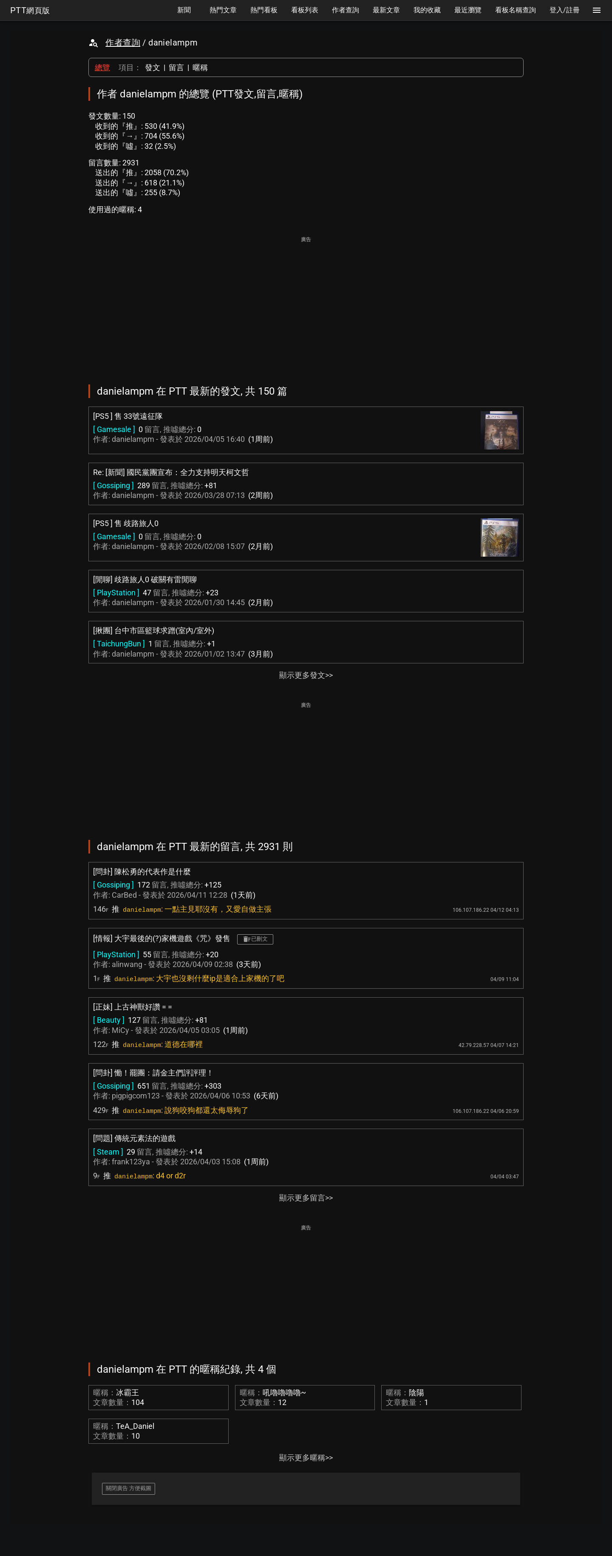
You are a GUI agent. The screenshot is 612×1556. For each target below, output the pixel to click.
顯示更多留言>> (306, 1197)
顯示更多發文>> (306, 675)
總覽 (102, 67)
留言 (176, 67)
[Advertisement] (306, 304)
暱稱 (200, 67)
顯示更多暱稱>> (306, 1457)
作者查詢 (122, 42)
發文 (152, 67)
